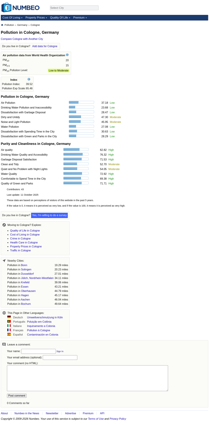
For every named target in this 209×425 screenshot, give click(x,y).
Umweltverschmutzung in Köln (45, 317)
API (102, 413)
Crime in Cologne (20, 238)
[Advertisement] (183, 44)
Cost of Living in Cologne (25, 234)
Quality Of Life (59, 17)
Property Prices (35, 17)
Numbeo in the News (26, 413)
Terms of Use (96, 418)
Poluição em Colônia (39, 321)
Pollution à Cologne (38, 330)
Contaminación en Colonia (42, 334)
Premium (79, 17)
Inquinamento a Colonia (41, 326)
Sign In (59, 351)
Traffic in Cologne (20, 250)
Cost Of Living (11, 17)
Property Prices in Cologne (26, 246)
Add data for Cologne (44, 46)
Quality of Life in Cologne (25, 230)
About (4, 413)
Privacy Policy (118, 418)
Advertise (70, 413)
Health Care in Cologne (24, 242)
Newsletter (52, 413)
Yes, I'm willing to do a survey (49, 215)
